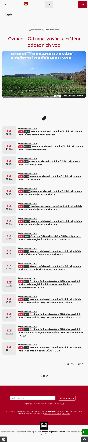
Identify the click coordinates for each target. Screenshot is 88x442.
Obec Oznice (34, 411)
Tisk (81, 364)
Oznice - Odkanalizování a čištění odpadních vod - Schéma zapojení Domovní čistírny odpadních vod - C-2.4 (50, 332)
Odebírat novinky (67, 398)
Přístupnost (66, 413)
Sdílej (70, 364)
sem (62, 404)
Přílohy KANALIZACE (27, 129)
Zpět (8, 14)
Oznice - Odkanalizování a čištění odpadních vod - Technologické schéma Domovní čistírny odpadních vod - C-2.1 (49, 284)
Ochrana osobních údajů (52, 413)
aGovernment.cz (22, 411)
